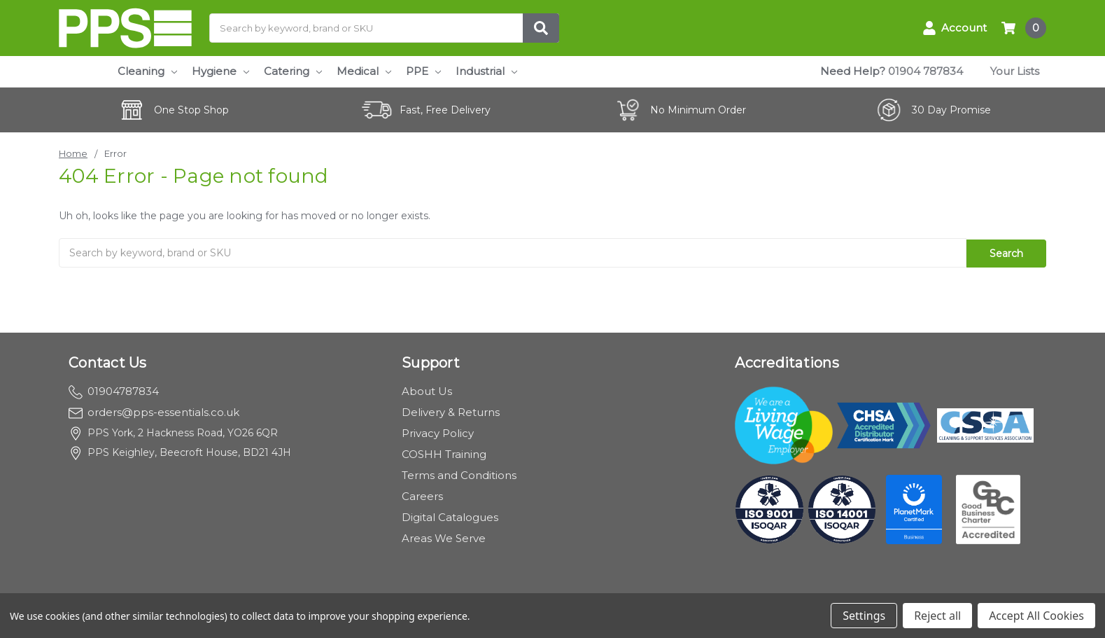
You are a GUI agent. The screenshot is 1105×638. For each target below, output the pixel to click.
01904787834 (114, 389)
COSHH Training (444, 452)
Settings (864, 615)
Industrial (486, 71)
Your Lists (1014, 71)
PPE (423, 71)
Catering (293, 71)
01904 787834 (925, 71)
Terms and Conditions (459, 473)
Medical (364, 71)
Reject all (937, 615)
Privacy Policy (438, 431)
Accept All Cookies (1036, 615)
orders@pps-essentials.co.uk (154, 410)
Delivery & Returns (451, 410)
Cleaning (147, 71)
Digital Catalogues (450, 515)
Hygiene (220, 71)
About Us (427, 389)
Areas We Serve (444, 536)
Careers (422, 494)
